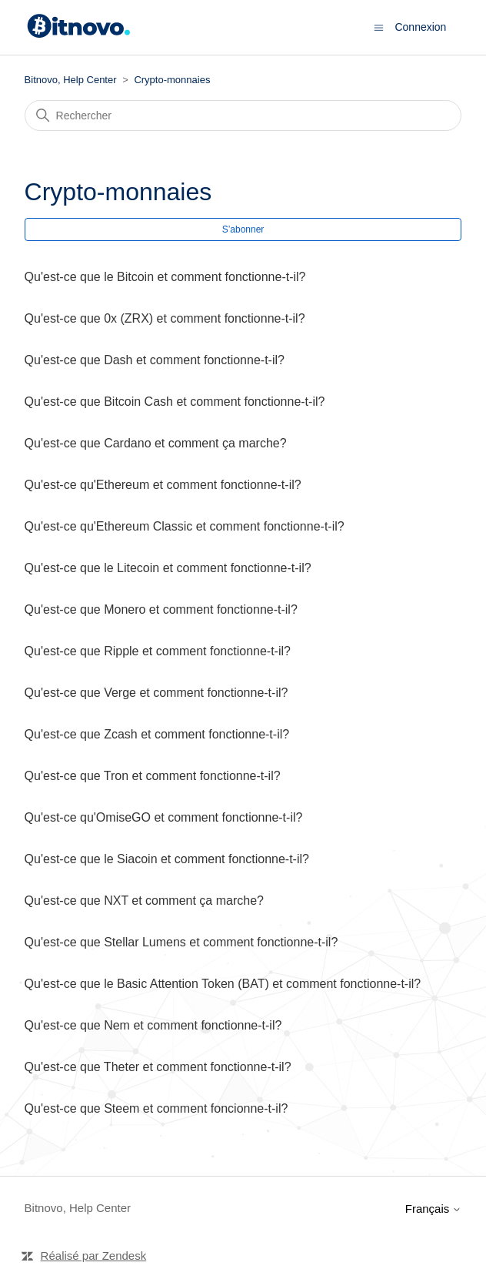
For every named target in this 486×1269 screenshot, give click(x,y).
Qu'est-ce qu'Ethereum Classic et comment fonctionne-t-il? (185, 526)
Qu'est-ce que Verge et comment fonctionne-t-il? (156, 692)
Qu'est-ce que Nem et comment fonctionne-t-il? (153, 1025)
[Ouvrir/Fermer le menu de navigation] (379, 26)
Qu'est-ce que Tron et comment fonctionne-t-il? (153, 775)
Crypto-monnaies (172, 79)
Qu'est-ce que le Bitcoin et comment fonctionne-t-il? (165, 276)
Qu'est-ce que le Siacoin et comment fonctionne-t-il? (167, 859)
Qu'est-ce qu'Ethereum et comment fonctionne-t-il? (163, 484)
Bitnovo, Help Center (71, 79)
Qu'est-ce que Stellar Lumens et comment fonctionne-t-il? (181, 942)
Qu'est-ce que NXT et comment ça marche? (144, 900)
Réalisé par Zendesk (94, 1255)
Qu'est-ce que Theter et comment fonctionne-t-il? (158, 1066)
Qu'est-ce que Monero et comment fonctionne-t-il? (161, 609)
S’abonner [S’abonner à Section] (243, 229)
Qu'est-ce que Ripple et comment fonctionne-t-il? (158, 651)
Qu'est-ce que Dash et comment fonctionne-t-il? (155, 360)
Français (433, 1208)
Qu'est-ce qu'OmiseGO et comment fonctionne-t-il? (164, 817)
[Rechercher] (243, 115)
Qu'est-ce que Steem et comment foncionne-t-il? (156, 1108)
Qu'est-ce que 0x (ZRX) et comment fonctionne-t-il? (165, 318)
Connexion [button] (420, 27)
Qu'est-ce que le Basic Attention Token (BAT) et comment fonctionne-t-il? (223, 983)
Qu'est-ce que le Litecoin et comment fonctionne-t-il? (168, 567)
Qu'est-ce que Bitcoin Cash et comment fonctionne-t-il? (175, 401)
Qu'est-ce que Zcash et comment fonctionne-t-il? (157, 734)
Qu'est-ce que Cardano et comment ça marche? (156, 443)
